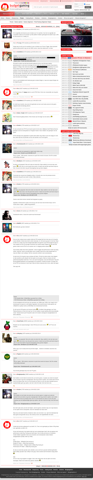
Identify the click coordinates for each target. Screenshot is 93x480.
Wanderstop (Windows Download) (82, 140)
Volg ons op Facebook (67, 1)
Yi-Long (19, 43)
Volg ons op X (44, 1)
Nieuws (8, 18)
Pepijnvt (19, 354)
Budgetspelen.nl (72, 472)
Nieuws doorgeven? (80, 18)
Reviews (37, 18)
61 (43, 26)
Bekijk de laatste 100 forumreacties (77, 128)
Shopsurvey (15, 18)
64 (48, 26)
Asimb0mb (20, 52)
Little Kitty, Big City (78, 133)
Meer (83, 14)
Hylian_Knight (21, 113)
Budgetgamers (52, 18)
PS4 (45, 14)
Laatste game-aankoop (76, 123)
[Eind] (57, 26)
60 (42, 26)
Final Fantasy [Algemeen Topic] (42, 22)
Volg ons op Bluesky (54, 1)
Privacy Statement (51, 472)
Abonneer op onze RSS (80, 1)
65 (49, 26)
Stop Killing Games (75, 110)
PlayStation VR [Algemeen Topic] (79, 60)
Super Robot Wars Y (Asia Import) (82, 142)
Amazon (72, 94)
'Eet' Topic (73, 72)
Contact (60, 18)
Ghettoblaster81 (21, 144)
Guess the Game (74, 89)
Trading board (48, 469)
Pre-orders (66, 14)
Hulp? (89, 9)
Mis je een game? (68, 18)
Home (2, 18)
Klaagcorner (73, 114)
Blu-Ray (75, 14)
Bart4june (19, 161)
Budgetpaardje (21, 374)
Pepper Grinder (74, 105)
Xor (18, 88)
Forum (22, 18)
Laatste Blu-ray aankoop (77, 101)
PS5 (18, 14)
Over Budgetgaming (34, 472)
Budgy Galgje (74, 83)
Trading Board (29, 18)
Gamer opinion (18, 22)
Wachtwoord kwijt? (83, 9)
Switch (52, 14)
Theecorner (73, 63)
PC (58, 14)
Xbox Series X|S (27, 14)
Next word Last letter (76, 74)
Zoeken (89, 51)
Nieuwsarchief (27, 469)
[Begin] (38, 26)
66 (51, 26)
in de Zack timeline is (42, 67)
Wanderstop (76, 135)
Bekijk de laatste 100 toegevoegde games (80, 144)
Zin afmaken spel (75, 81)
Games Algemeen (28, 22)
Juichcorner (73, 125)
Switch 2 (38, 14)
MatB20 (19, 223)
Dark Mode (90, 1)
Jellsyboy (19, 333)
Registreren (76, 9)
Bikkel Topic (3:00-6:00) (76, 85)
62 (45, 26)
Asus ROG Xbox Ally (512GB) (78, 98)
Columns (44, 18)
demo (25, 92)
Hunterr (19, 29)
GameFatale (20, 321)
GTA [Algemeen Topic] (76, 112)
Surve (18, 211)
